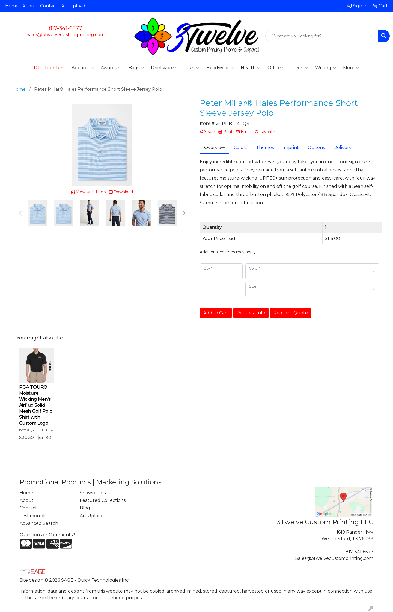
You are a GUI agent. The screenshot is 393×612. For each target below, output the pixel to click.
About (29, 5)
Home (12, 5)
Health (250, 68)
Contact (49, 5)
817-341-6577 (65, 28)
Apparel (83, 68)
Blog (85, 508)
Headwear (220, 68)
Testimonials (33, 515)
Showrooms (93, 492)
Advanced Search (39, 523)
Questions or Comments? (47, 534)
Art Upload (73, 5)
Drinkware (164, 68)
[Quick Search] (321, 36)
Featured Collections (103, 500)
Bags (136, 68)
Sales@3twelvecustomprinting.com (65, 34)
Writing (325, 68)
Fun (192, 68)
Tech (300, 68)
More (351, 68)
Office (276, 68)
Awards (111, 68)
